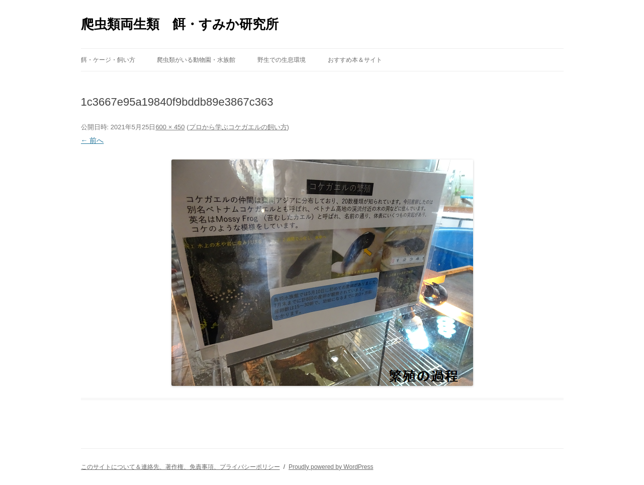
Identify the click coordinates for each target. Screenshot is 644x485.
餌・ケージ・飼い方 (108, 59)
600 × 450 (170, 127)
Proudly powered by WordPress (331, 466)
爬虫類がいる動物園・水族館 (196, 59)
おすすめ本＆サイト (355, 59)
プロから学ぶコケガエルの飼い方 (238, 127)
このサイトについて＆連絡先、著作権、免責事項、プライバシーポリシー (180, 466)
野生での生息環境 (281, 59)
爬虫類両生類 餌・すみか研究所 (180, 24)
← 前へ (92, 140)
